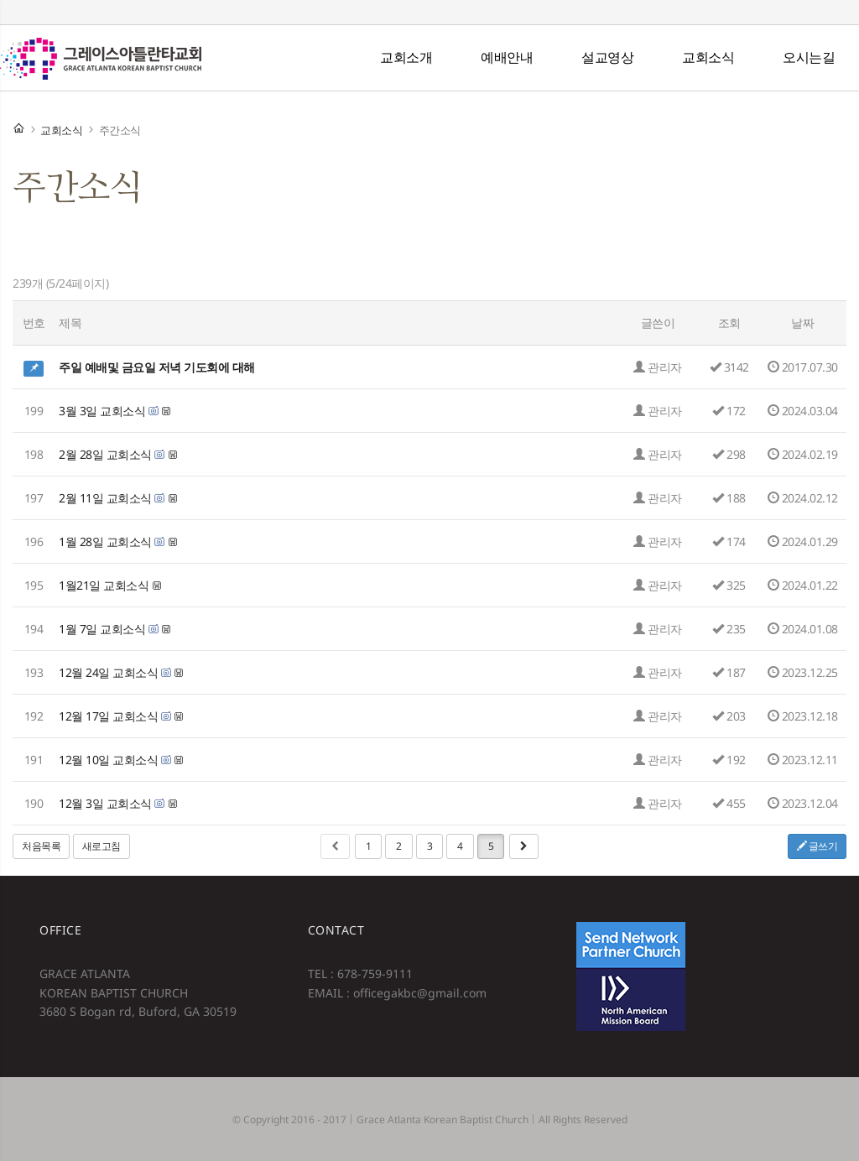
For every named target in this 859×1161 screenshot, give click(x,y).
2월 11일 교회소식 (105, 498)
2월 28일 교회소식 (105, 454)
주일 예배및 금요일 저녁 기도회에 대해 (157, 367)
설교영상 (607, 57)
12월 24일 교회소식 (108, 672)
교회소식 (708, 57)
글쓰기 (817, 846)
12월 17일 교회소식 (108, 716)
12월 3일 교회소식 (105, 803)
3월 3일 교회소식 (102, 411)
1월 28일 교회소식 (105, 541)
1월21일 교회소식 (103, 585)
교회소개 (406, 57)
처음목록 (41, 846)
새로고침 (101, 846)
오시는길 (809, 57)
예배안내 (507, 57)
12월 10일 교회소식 (108, 760)
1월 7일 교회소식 (102, 629)
